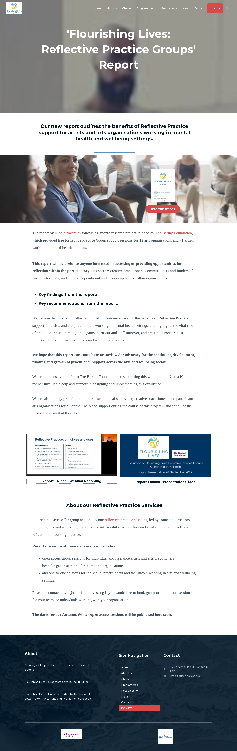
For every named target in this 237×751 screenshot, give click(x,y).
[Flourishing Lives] (14, 8)
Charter (127, 8)
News (186, 8)
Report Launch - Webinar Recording (71, 481)
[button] (227, 8)
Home (97, 8)
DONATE (215, 8)
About (110, 8)
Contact (199, 8)
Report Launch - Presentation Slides (165, 482)
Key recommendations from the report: (78, 303)
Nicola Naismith (68, 233)
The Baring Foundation (173, 233)
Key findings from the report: (68, 294)
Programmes (145, 8)
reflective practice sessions (126, 520)
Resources (167, 8)
